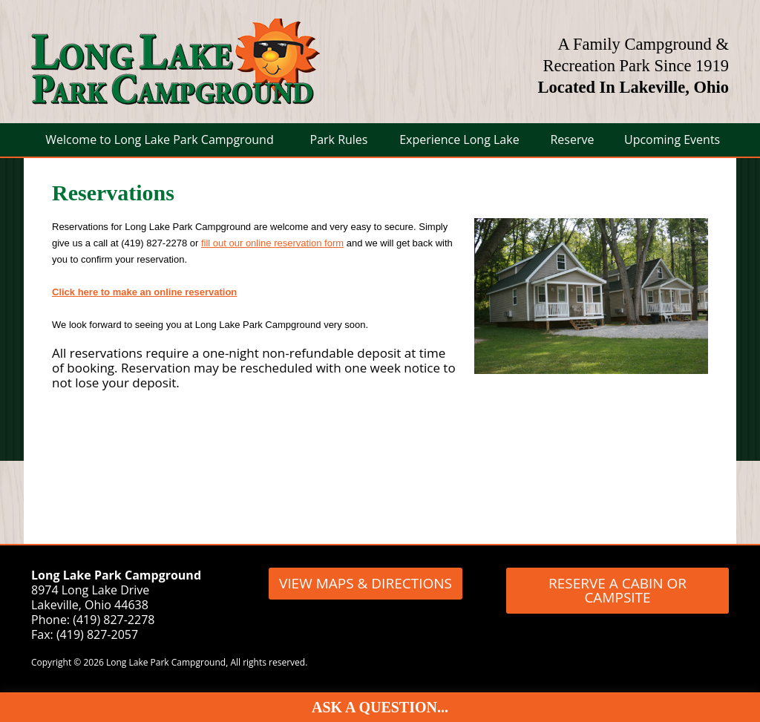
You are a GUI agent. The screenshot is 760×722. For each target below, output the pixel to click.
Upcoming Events (672, 139)
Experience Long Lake (459, 139)
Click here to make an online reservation (144, 292)
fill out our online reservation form (272, 243)
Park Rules (339, 139)
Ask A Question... (380, 707)
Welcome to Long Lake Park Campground (159, 139)
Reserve (572, 139)
